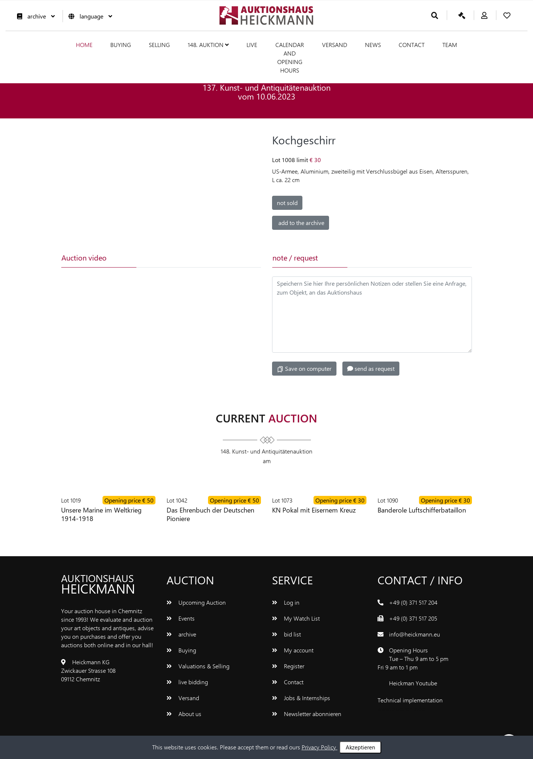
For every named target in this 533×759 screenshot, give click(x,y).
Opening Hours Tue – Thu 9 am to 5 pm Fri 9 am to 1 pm (413, 658)
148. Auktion (208, 44)
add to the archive (300, 222)
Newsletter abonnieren (306, 714)
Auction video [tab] (84, 257)
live (252, 44)
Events (181, 618)
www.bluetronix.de (401, 708)
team (449, 44)
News (373, 44)
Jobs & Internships (301, 698)
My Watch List (296, 618)
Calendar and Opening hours (289, 57)
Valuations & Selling (198, 666)
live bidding (187, 682)
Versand (334, 44)
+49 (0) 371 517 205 (413, 618)
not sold (287, 202)
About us (184, 714)
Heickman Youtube (413, 683)
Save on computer (304, 369)
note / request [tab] (295, 257)
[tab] (173, 258)
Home (84, 44)
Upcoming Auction (196, 602)
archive (34, 16)
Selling (159, 44)
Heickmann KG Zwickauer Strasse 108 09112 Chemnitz (88, 670)
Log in (285, 602)
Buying (120, 44)
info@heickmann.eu (414, 634)
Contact (412, 44)
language (88, 16)
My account (293, 650)
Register (288, 666)
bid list (286, 634)
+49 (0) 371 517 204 (413, 602)
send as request (371, 368)
